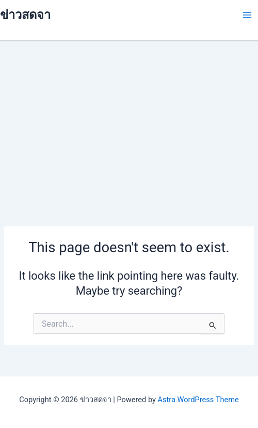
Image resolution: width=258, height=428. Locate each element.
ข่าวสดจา (25, 15)
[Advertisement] (129, 119)
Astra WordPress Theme (198, 399)
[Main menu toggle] (247, 15)
